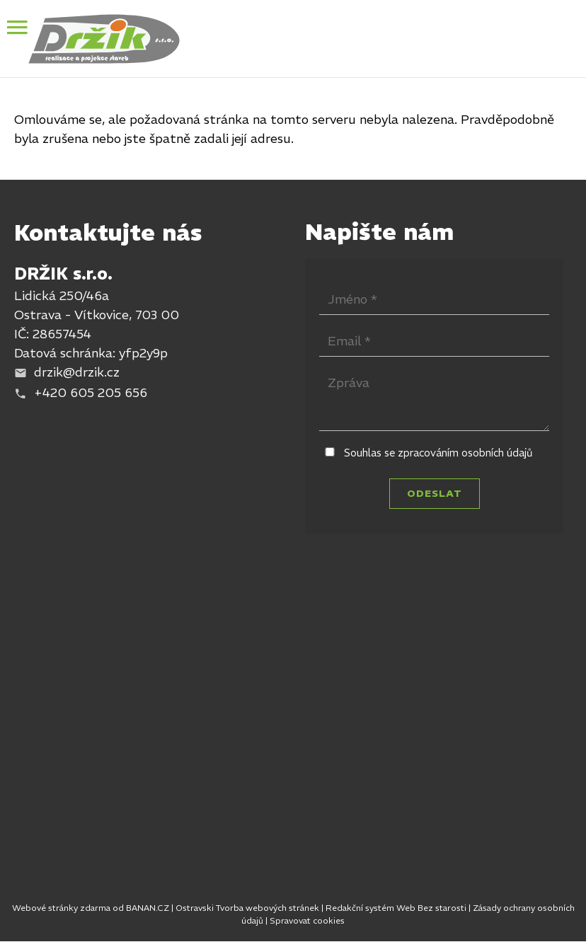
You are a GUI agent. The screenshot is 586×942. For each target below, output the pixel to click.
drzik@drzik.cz (77, 372)
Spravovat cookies (307, 920)
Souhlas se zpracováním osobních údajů (438, 452)
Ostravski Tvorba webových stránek (247, 907)
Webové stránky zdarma (61, 907)
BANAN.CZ (147, 907)
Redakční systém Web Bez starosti (396, 907)
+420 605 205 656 (90, 392)
